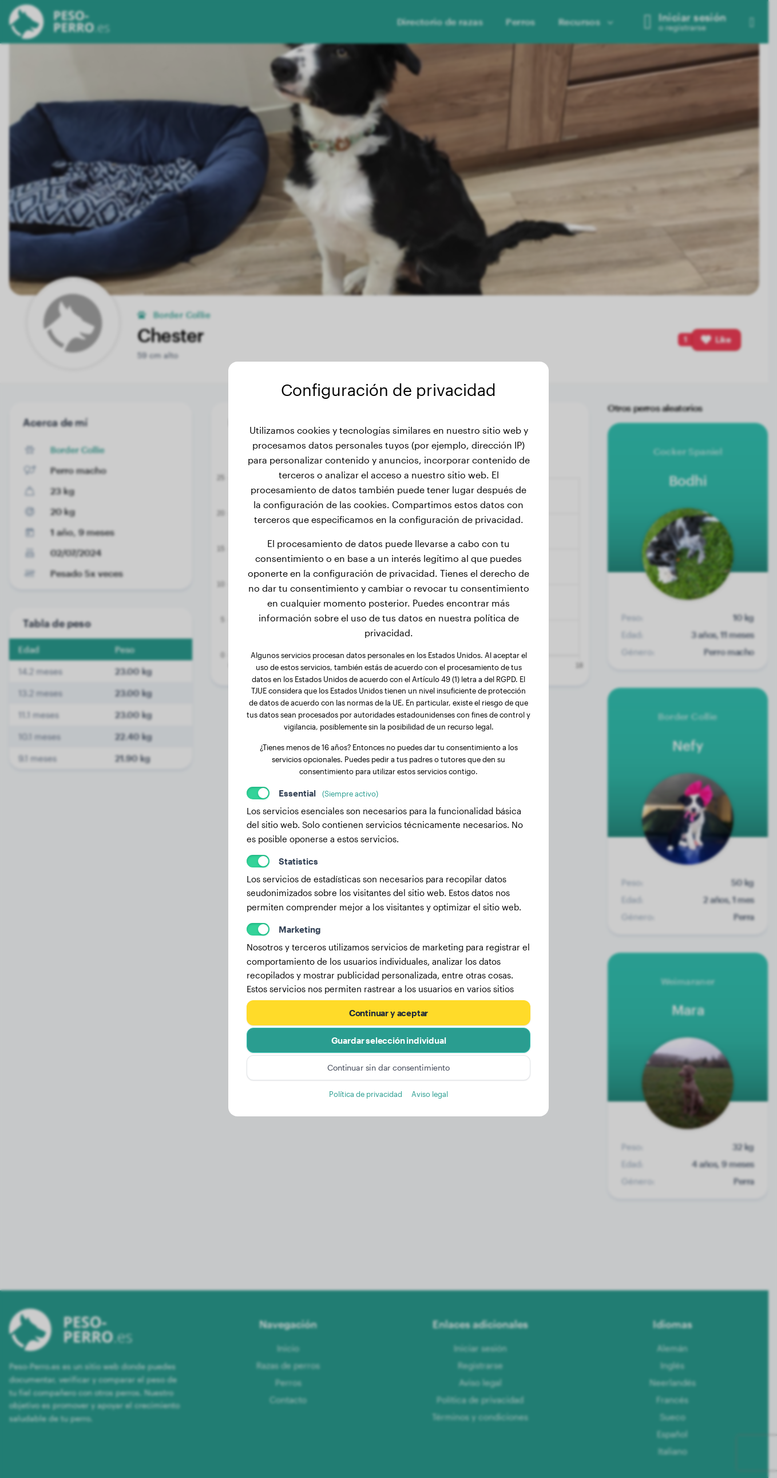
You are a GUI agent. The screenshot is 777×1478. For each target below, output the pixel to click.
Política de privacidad (365, 1093)
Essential (328, 793)
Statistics (298, 861)
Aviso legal (429, 1093)
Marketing (300, 929)
